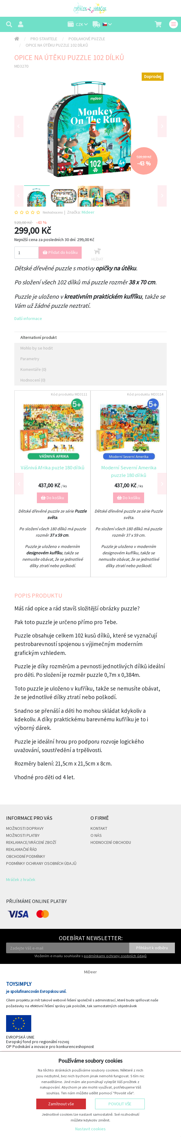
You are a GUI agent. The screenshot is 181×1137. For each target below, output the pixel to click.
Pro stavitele (43, 38)
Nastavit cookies (90, 1129)
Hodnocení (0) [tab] (32, 380)
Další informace (28, 318)
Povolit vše (119, 1104)
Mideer (88, 212)
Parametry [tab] (29, 358)
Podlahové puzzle (87, 38)
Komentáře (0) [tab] (33, 369)
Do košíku (52, 497)
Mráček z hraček (20, 879)
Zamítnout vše (61, 1104)
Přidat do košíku (60, 252)
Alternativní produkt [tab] (38, 337)
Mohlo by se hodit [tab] (36, 348)
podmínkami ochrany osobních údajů (115, 956)
